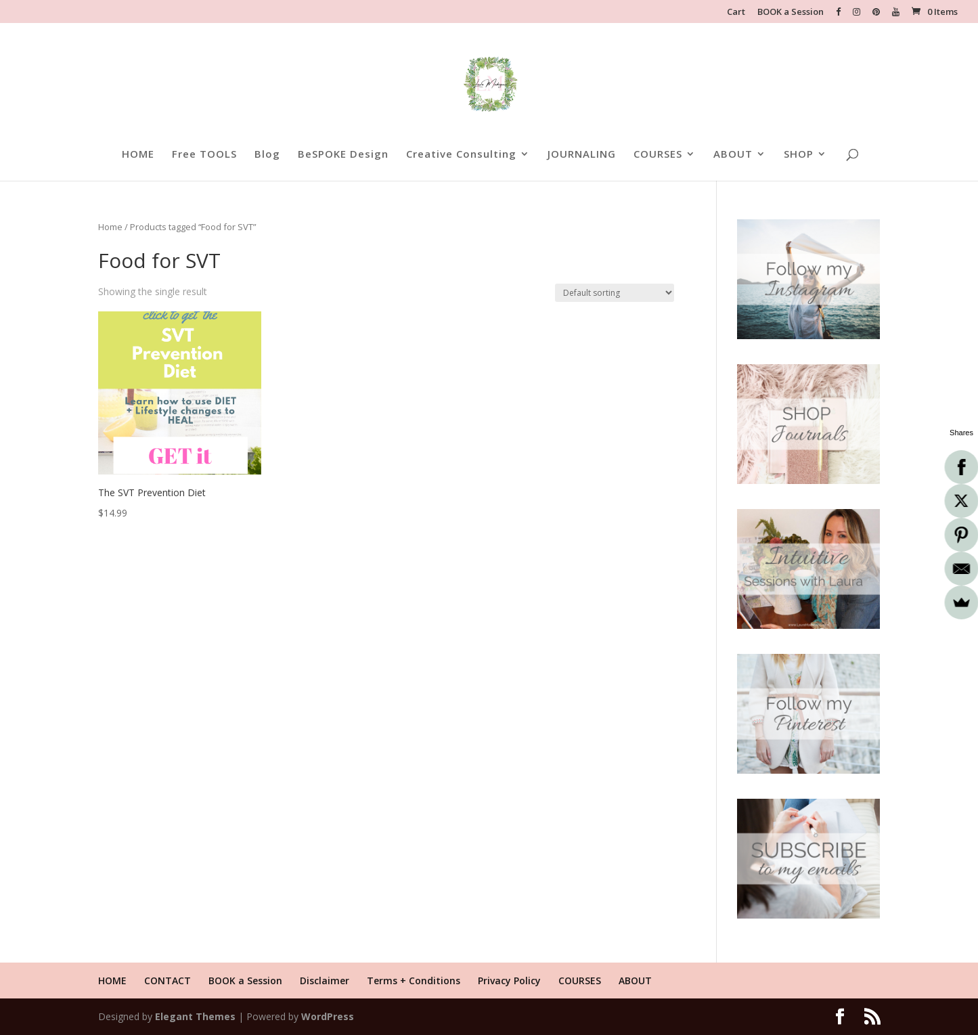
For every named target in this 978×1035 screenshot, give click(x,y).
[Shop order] (614, 293)
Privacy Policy (509, 980)
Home (110, 227)
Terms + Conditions (413, 980)
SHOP (799, 154)
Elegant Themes (195, 1016)
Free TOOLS (204, 154)
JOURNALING (582, 154)
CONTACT (167, 980)
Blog (267, 154)
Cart (736, 12)
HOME (138, 154)
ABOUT (733, 154)
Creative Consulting (461, 154)
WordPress (327, 1016)
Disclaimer (324, 980)
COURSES (658, 154)
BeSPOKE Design (343, 154)
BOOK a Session (790, 12)
